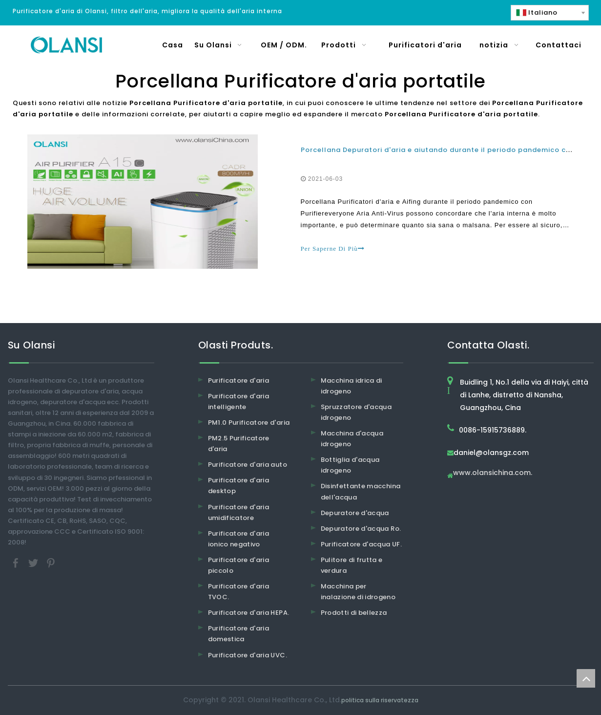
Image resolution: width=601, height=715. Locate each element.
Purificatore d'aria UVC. (247, 655)
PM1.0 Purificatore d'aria (249, 422)
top (586, 678)
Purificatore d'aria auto (247, 464)
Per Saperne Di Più (333, 248)
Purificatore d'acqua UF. (361, 544)
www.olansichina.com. (492, 473)
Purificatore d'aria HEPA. (249, 612)
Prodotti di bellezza (354, 612)
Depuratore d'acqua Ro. (361, 528)
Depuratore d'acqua (355, 513)
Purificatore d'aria (238, 380)
